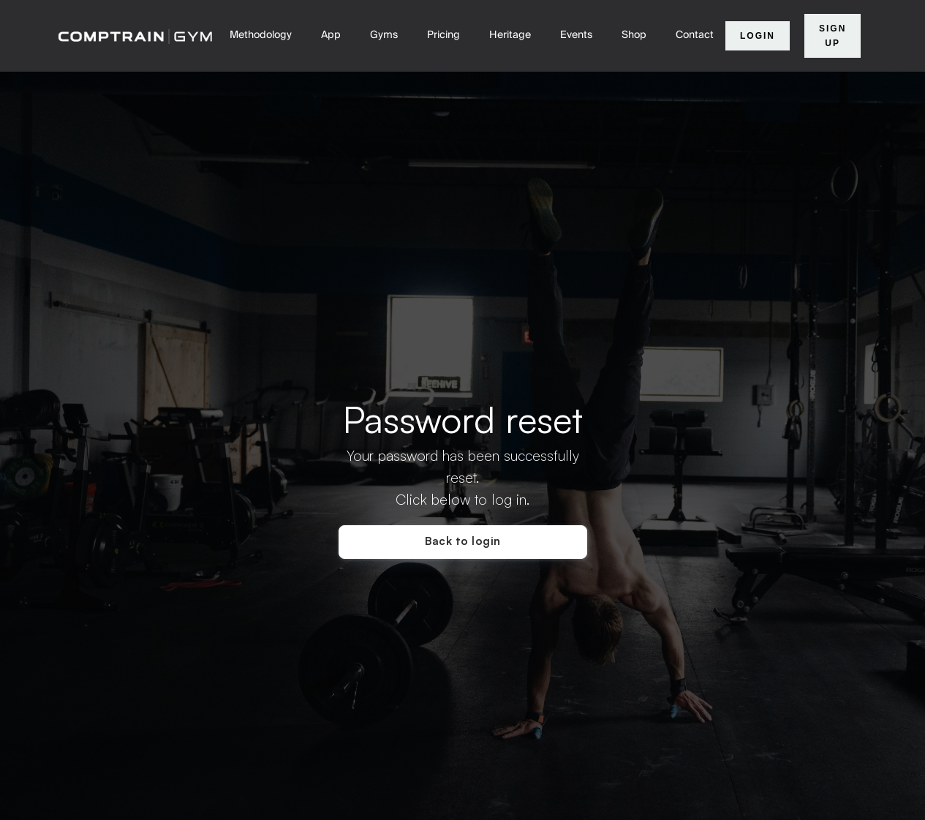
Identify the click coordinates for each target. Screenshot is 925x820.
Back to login (463, 541)
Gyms (384, 35)
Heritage (510, 35)
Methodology (261, 35)
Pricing (443, 35)
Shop (634, 35)
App (331, 35)
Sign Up (832, 35)
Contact (695, 35)
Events (576, 35)
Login (757, 36)
